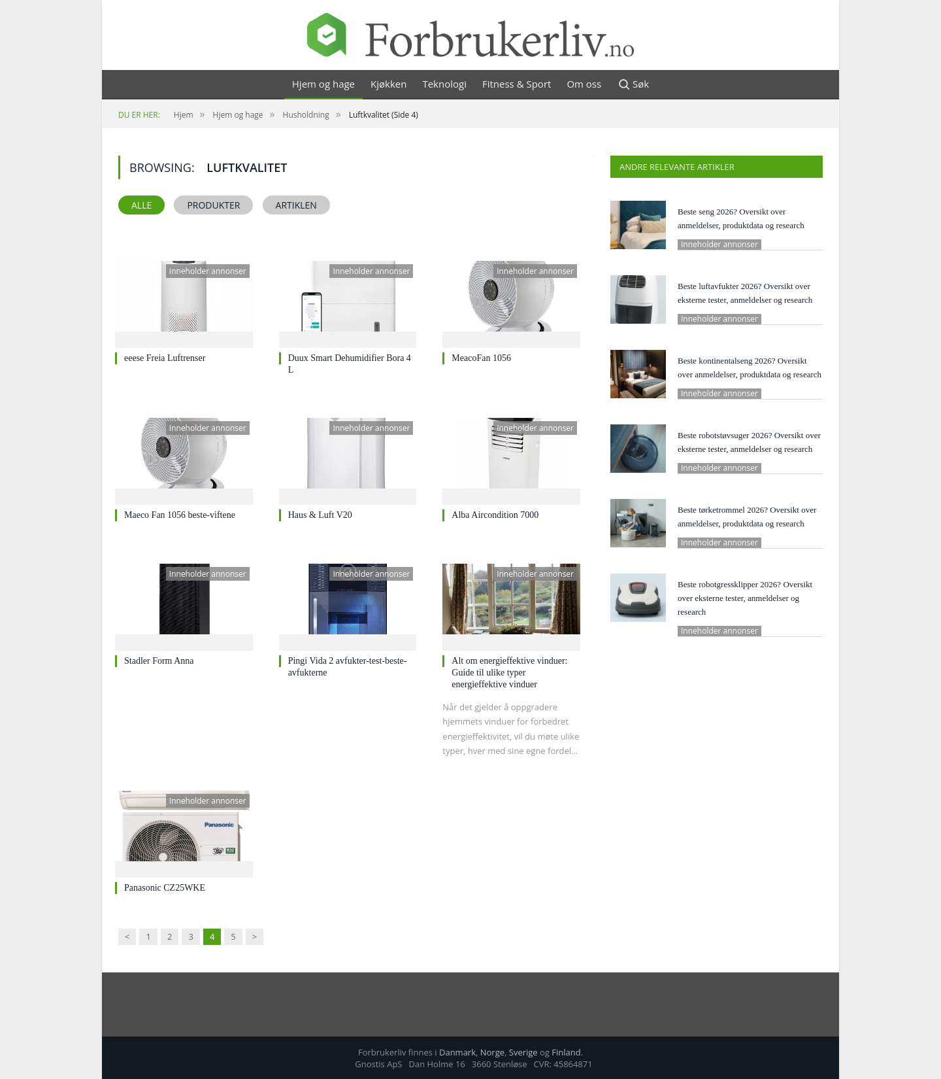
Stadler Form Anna (159, 661)
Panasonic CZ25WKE (164, 888)
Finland (566, 1052)
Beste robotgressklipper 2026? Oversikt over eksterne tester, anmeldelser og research (745, 598)
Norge (492, 1052)
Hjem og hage (323, 83)
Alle (141, 205)
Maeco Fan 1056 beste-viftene (179, 515)
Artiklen (296, 205)
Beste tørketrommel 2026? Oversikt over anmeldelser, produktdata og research (747, 516)
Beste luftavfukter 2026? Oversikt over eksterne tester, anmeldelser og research (745, 293)
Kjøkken (388, 83)
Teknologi (444, 83)
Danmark (457, 1052)
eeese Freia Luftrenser (164, 358)
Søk (633, 84)
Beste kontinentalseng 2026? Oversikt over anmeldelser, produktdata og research (749, 367)
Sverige (523, 1052)
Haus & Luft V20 (320, 515)
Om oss (584, 83)
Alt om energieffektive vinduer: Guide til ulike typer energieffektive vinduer (509, 672)
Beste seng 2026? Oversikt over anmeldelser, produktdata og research (741, 218)
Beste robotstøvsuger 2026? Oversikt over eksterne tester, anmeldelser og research (749, 442)
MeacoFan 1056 (481, 358)
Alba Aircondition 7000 (495, 515)
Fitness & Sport (516, 83)
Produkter (213, 205)
